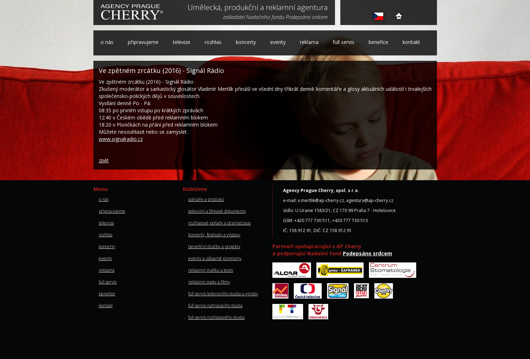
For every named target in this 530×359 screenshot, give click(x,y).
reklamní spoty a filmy (209, 282)
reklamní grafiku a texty (210, 270)
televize (181, 42)
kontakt (411, 42)
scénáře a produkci (206, 199)
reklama (309, 42)
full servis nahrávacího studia (215, 306)
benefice (378, 42)
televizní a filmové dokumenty (217, 211)
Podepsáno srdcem (367, 253)
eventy (278, 42)
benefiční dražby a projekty (214, 247)
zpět (104, 160)
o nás (107, 42)
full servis (343, 42)
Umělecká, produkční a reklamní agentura (258, 8)
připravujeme (143, 42)
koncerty (246, 42)
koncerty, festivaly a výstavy (214, 235)
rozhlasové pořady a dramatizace (219, 223)
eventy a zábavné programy (215, 258)
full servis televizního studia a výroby (223, 294)
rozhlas (213, 42)
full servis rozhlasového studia (216, 317)
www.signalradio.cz (121, 139)
